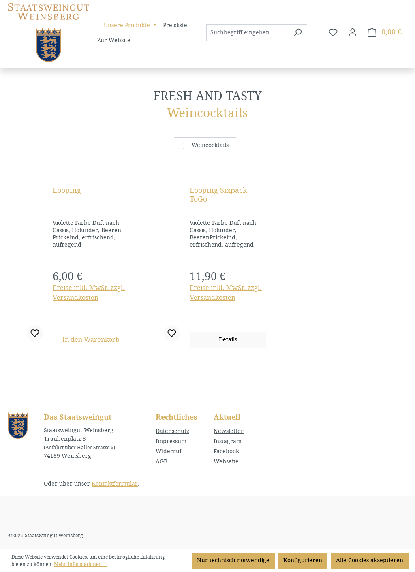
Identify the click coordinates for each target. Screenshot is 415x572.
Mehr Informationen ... (80, 564)
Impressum (171, 441)
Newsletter (229, 431)
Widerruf (169, 451)
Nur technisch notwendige (233, 560)
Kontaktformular (115, 483)
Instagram (228, 441)
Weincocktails (210, 145)
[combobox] (247, 32)
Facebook (226, 451)
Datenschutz (172, 431)
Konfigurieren (302, 560)
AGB (161, 461)
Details (228, 339)
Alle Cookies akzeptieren (369, 560)
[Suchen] (297, 32)
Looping (67, 190)
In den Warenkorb (91, 340)
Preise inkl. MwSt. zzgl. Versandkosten (89, 292)
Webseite (226, 461)
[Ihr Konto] (352, 32)
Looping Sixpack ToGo (218, 195)
